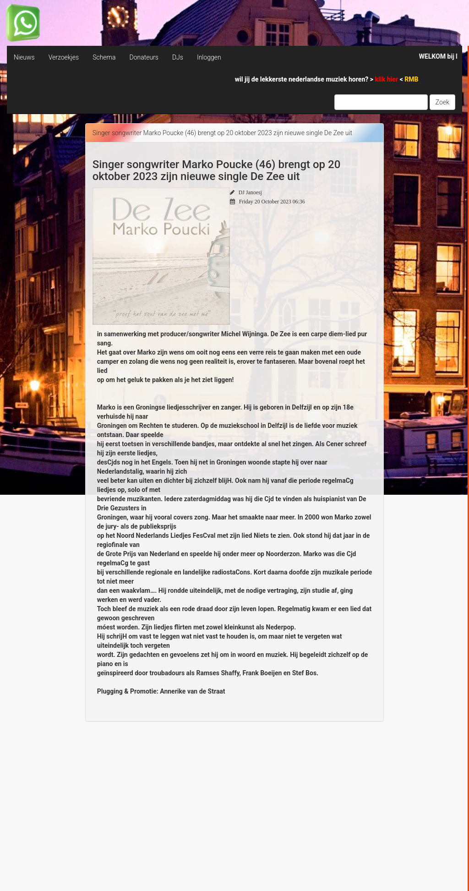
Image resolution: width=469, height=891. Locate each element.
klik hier (387, 79)
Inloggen (209, 57)
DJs (177, 57)
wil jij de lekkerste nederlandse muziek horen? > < (327, 79)
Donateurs (143, 57)
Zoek (442, 102)
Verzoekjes (64, 57)
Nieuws (24, 57)
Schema (104, 57)
